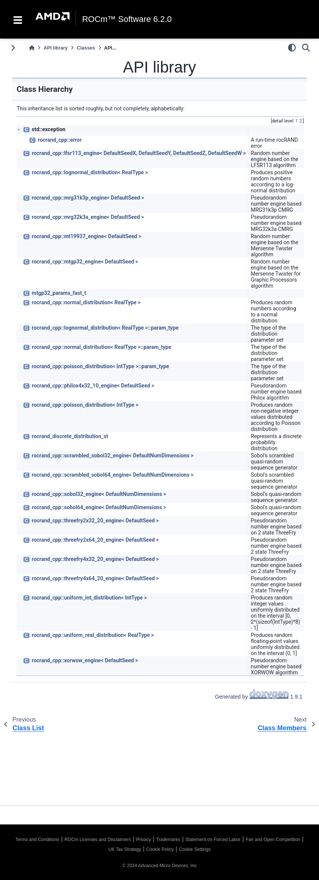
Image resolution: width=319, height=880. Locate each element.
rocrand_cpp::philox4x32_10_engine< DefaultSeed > (93, 386)
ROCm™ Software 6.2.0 (127, 19)
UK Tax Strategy (124, 849)
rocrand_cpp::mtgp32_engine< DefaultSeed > (85, 262)
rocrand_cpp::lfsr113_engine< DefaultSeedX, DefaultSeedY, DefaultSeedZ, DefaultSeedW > (139, 153)
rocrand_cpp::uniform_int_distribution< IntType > (89, 598)
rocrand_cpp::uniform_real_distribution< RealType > (93, 635)
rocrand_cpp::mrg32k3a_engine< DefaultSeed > (88, 217)
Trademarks (168, 839)
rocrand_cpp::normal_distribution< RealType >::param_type (101, 347)
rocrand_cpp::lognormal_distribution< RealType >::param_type (105, 328)
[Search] (306, 47)
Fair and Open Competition (273, 839)
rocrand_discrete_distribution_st (70, 436)
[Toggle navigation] (18, 19)
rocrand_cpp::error (60, 140)
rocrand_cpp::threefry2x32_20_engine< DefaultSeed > (95, 520)
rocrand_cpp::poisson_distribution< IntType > (85, 405)
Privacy (143, 839)
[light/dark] (292, 47)
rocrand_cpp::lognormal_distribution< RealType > (90, 172)
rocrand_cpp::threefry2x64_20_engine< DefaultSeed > (95, 540)
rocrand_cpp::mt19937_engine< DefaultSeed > (86, 236)
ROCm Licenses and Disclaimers (97, 839)
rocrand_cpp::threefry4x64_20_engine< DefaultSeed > (95, 578)
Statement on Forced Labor (212, 839)
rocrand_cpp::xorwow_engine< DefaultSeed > (85, 660)
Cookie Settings (195, 849)
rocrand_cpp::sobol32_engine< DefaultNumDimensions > (99, 494)
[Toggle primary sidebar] (13, 47)
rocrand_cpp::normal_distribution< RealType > (86, 302)
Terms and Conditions (37, 839)
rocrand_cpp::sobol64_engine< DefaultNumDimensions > (99, 507)
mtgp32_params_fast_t (59, 293)
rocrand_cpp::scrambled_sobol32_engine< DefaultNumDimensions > (113, 455)
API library (55, 48)
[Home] (31, 48)
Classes (86, 48)
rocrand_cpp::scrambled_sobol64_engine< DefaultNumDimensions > (113, 475)
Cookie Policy (160, 849)
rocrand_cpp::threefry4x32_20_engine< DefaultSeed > (95, 559)
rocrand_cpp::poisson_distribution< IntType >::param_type (100, 366)
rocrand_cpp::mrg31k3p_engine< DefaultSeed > (88, 198)
